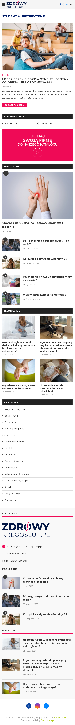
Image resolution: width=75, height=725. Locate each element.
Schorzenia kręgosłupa (16, 480)
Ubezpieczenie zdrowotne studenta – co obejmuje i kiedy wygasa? (35, 81)
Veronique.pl (47, 720)
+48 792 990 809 (17, 553)
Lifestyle (5, 75)
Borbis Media (60, 717)
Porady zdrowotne (14, 461)
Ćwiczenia (9, 435)
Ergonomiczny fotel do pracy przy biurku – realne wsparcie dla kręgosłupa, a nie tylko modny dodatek (56, 346)
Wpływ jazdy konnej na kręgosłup (44, 294)
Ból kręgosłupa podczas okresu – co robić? (46, 242)
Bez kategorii (11, 415)
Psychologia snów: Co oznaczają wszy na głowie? (47, 278)
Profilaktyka (10, 467)
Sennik (7, 487)
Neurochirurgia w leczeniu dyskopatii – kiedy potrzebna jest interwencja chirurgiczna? (18, 346)
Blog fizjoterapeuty (14, 428)
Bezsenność (10, 422)
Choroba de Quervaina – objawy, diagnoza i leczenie (32, 224)
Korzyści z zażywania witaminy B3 (45, 258)
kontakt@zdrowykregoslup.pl (25, 546)
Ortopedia (9, 454)
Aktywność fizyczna (14, 409)
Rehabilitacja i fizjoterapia (17, 474)
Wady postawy (12, 493)
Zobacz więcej (14, 105)
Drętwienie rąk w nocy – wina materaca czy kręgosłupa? (18, 387)
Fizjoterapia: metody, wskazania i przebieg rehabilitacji (51, 388)
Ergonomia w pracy (14, 441)
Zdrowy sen (10, 500)
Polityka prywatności (14, 561)
